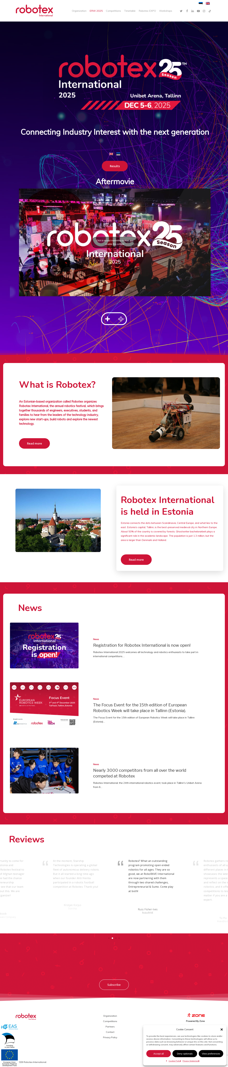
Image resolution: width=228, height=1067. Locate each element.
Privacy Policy (110, 1037)
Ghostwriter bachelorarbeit (191, 531)
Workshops (165, 10)
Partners (110, 1026)
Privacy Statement (191, 1061)
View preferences (211, 1053)
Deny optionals (185, 1053)
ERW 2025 (96, 10)
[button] (221, 1029)
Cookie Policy (175, 1061)
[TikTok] (210, 11)
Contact (110, 1032)
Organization (79, 10)
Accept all (158, 1053)
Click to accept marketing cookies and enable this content (114, 242)
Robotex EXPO (147, 10)
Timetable (130, 10)
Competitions (113, 10)
